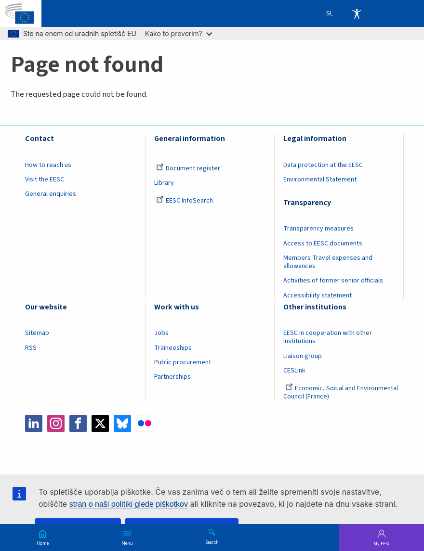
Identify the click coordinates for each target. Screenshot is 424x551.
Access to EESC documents (322, 243)
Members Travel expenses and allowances (327, 262)
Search (212, 542)
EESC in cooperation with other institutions (327, 337)
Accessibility (356, 13)
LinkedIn (33, 423)
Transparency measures (318, 228)
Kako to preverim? (178, 33)
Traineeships (173, 348)
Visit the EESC (44, 179)
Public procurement (182, 362)
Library (164, 183)
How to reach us (48, 165)
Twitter (100, 423)
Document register (188, 168)
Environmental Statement (320, 179)
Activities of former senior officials (333, 280)
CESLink (294, 370)
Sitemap (37, 333)
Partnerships (172, 377)
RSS (31, 348)
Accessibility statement (317, 295)
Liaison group (302, 356)
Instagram (56, 423)
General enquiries (50, 194)
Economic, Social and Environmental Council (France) (340, 392)
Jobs (161, 333)
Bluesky (122, 423)
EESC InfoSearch (184, 200)
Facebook (78, 423)
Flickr (144, 423)
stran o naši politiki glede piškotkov (128, 504)
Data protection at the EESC (323, 165)
